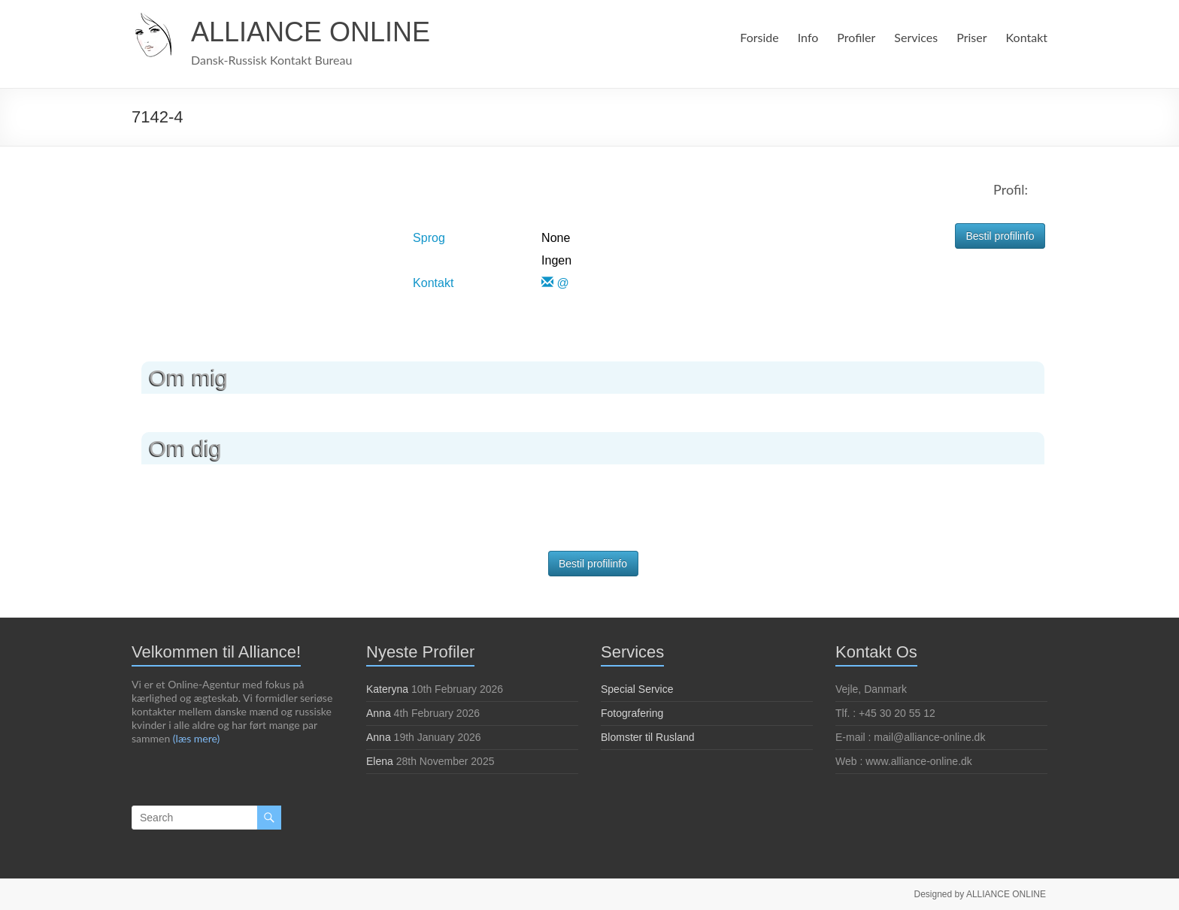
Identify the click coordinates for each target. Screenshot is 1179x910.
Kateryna (387, 689)
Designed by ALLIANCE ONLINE (981, 892)
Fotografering (632, 713)
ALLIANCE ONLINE (310, 32)
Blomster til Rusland (648, 737)
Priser (972, 37)
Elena (379, 761)
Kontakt (1027, 37)
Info (806, 37)
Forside (757, 37)
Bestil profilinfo (999, 236)
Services (915, 37)
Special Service (637, 689)
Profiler (854, 37)
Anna (378, 713)
